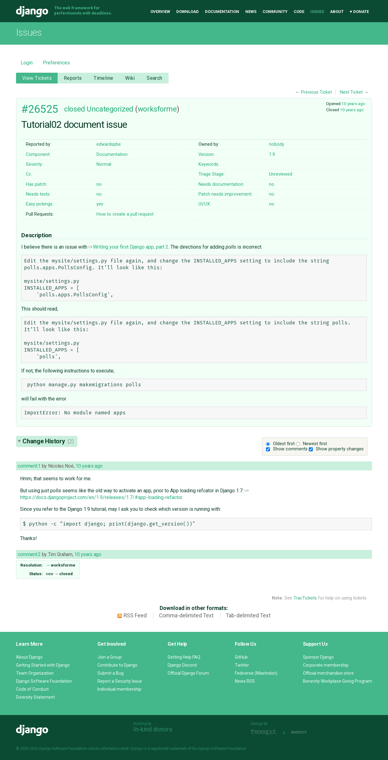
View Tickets (37, 78)
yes (99, 204)
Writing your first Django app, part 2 (128, 247)
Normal (103, 164)
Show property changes (340, 449)
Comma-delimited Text (186, 615)
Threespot (265, 732)
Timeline (103, 78)
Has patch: (36, 184)
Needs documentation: (221, 184)
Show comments (290, 449)
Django (32, 11)
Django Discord (182, 665)
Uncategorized (110, 109)
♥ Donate (359, 11)
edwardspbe (108, 144)
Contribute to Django (117, 665)
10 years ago (353, 103)
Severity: (34, 164)
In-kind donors (152, 729)
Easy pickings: (39, 204)
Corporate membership (326, 665)
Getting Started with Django (43, 665)
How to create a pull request (124, 214)
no (99, 184)
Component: (38, 154)
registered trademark (168, 748)
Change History (48, 441)
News (250, 11)
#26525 (39, 109)
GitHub (241, 657)
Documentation (222, 11)
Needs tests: (38, 194)
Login (27, 63)
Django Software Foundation (44, 681)
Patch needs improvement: (225, 194)
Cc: (29, 174)
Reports (73, 78)
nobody (276, 144)
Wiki (130, 78)
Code (299, 11)
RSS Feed (135, 615)
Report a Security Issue (119, 681)
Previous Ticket (316, 92)
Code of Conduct (32, 689)
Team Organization (35, 673)
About (337, 11)
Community (275, 11)
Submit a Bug (110, 673)
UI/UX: (204, 204)
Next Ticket (351, 92)
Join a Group (109, 657)
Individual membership (119, 689)
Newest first (315, 443)
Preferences (56, 63)
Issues (317, 11)
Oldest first (284, 443)
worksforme (157, 109)
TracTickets (305, 598)
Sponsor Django (318, 657)
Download (187, 11)
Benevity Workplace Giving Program (337, 681)
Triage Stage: (211, 174)
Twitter (242, 665)
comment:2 (29, 554)
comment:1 (29, 466)
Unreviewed (280, 174)
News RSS (245, 681)
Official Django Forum (188, 673)
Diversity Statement (35, 697)
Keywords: (208, 164)
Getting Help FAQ (184, 657)
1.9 (272, 154)
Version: (206, 154)
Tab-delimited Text (248, 615)
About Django (29, 657)
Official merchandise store (328, 673)
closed (74, 109)
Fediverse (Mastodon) (256, 673)
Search (154, 78)
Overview (160, 11)
